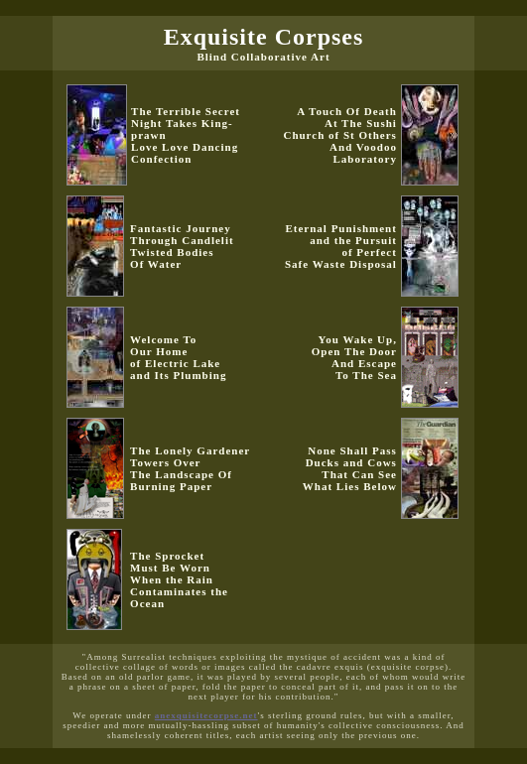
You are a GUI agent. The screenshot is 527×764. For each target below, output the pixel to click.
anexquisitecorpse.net (206, 715)
